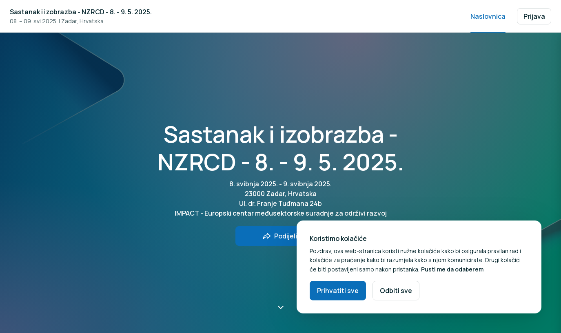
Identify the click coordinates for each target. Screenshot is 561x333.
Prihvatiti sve (338, 290)
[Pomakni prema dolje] (280, 307)
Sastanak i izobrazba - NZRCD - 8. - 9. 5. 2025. (81, 11)
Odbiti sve (396, 290)
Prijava (534, 16)
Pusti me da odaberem (452, 269)
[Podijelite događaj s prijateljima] (280, 236)
